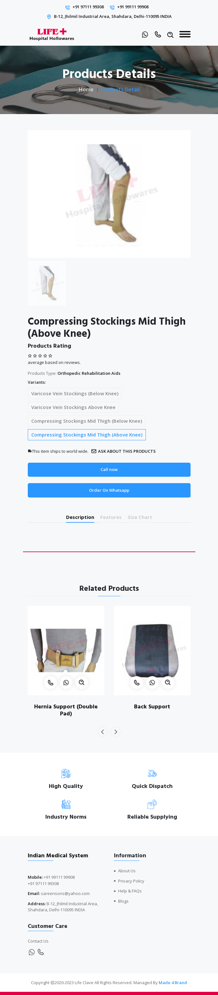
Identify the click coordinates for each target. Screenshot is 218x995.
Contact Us (38, 941)
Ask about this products (123, 451)
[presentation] (103, 732)
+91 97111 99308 (88, 7)
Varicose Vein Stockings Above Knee (73, 407)
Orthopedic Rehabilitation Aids (88, 373)
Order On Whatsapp (109, 490)
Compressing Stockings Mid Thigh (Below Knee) (86, 421)
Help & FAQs (130, 891)
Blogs (123, 901)
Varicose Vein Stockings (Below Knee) (74, 393)
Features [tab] (111, 517)
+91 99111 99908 (132, 7)
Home (86, 89)
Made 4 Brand (173, 982)
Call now (109, 469)
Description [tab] (80, 517)
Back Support (152, 706)
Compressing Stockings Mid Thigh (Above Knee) (86, 434)
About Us (127, 871)
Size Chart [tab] (140, 517)
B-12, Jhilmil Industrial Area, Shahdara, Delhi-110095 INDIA (113, 16)
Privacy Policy (131, 881)
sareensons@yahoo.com (65, 893)
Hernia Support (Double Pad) (66, 710)
